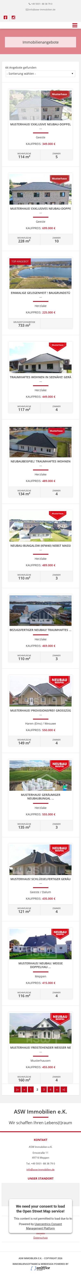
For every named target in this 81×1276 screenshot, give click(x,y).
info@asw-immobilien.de (42, 9)
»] (64, 1089)
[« (17, 1089)
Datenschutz (40, 1238)
